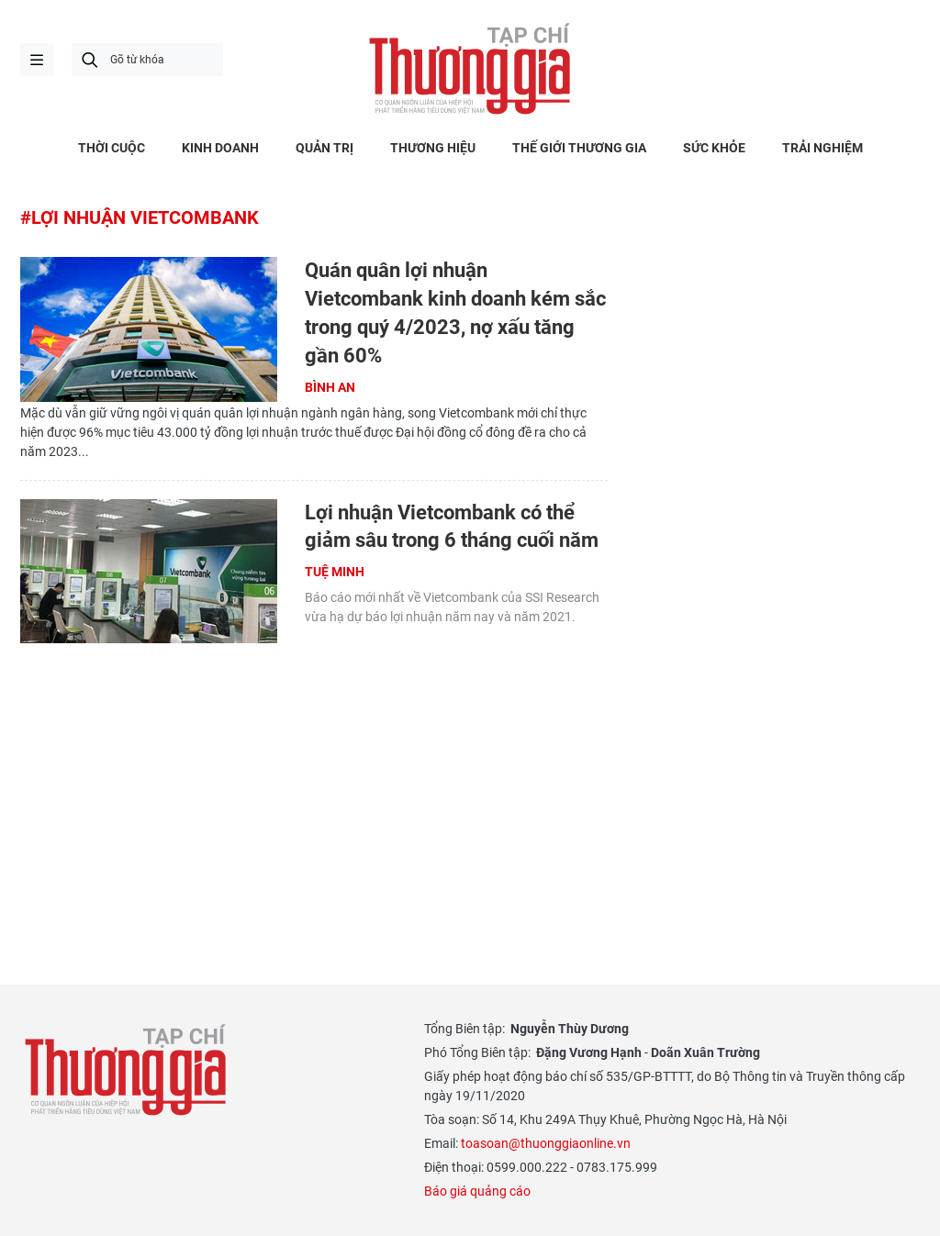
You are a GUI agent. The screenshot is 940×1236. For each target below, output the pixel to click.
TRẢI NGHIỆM (822, 147)
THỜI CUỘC (111, 147)
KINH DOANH (220, 147)
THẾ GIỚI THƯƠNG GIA (579, 147)
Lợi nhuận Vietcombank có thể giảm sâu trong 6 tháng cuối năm (452, 526)
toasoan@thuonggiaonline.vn (546, 1143)
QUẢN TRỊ (324, 147)
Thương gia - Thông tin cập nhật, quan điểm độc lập (470, 68)
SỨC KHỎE (714, 147)
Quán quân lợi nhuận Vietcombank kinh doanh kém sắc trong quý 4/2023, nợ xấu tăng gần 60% (455, 312)
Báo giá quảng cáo (477, 1191)
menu (36, 59)
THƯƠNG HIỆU (433, 147)
